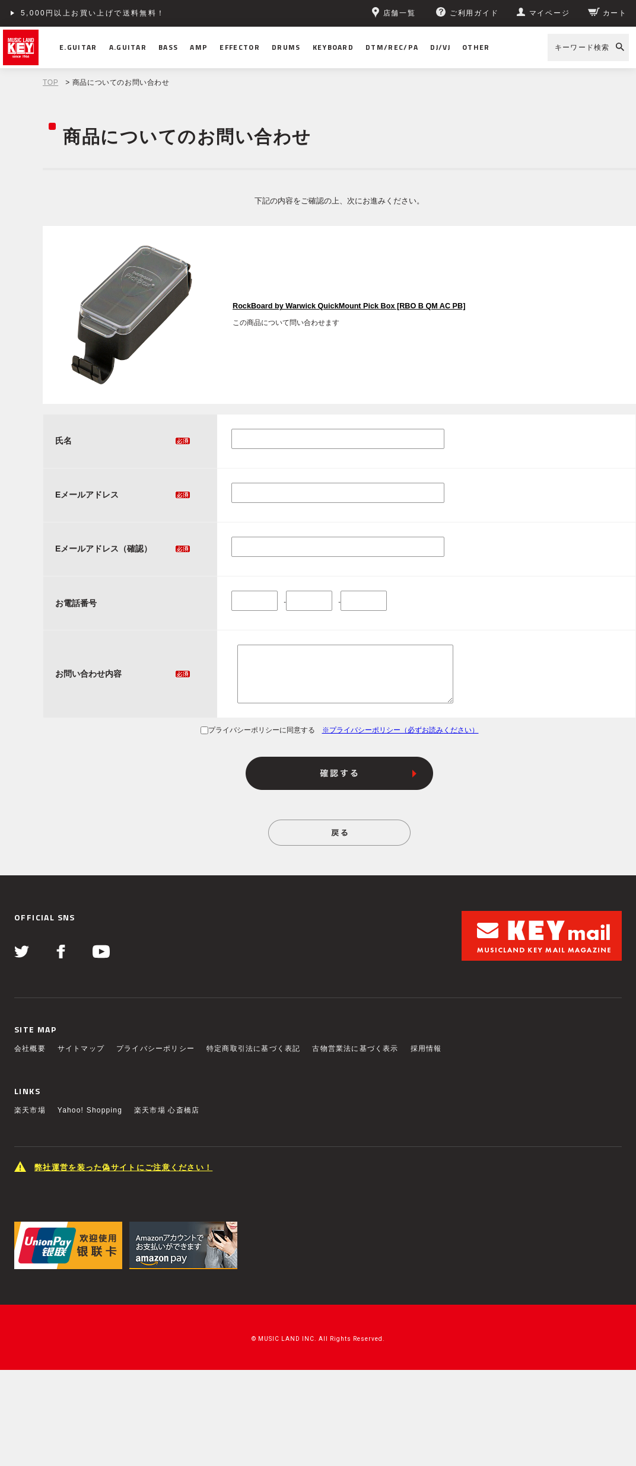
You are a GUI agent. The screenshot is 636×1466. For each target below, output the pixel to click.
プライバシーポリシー (155, 1048)
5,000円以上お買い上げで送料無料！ (93, 13)
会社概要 (30, 1048)
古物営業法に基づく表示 (355, 1048)
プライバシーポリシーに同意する (258, 730)
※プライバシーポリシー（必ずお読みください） (400, 730)
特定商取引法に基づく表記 (253, 1048)
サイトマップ (81, 1048)
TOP (50, 82)
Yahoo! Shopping (90, 1110)
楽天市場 (30, 1110)
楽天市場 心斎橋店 (166, 1110)
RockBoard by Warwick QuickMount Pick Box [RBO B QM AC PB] (349, 306)
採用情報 (426, 1048)
